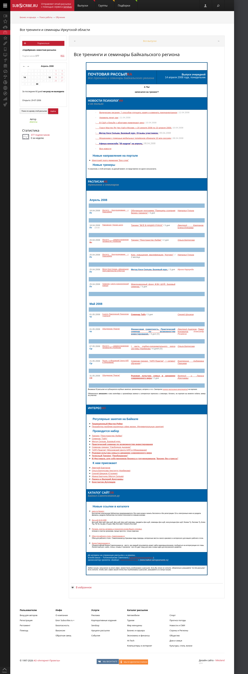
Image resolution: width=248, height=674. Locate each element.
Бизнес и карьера (28, 17)
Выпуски (86, 3)
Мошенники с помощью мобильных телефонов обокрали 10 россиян (135, 138)
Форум (101, 543)
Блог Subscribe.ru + (65, 620)
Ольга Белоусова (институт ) (111, 470)
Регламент (25, 625)
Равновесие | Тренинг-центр (112, 225)
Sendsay (95, 625)
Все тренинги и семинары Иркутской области (55, 30)
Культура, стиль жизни (181, 645)
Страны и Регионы (179, 630)
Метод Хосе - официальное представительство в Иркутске (115, 270)
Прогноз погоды (178, 620)
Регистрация (26, 620)
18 (49, 77)
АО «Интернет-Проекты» (47, 660)
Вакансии (60, 630)
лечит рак (108, 117)
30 (37, 84)
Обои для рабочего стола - (108, 536)
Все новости (105, 148)
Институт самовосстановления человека (115, 240)
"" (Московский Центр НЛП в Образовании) (119, 450)
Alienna (33, 121)
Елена (185, 227)
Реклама (95, 615)
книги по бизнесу (98, 511)
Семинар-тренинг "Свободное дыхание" (111, 447)
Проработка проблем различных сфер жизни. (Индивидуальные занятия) (128, 426)
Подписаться (43, 43)
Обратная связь (63, 635)
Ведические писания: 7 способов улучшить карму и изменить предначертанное (138, 112)
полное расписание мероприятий (175, 389)
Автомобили (133, 615)
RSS (62, 55)
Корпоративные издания (103, 620)
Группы (106, 3)
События (95, 635)
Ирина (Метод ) (108, 476)
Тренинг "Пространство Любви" (107, 436)
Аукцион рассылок (100, 630)
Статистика (30, 130)
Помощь (24, 630)
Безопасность (62, 625)
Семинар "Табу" (99, 438)
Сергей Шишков (186, 314)
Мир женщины (134, 625)
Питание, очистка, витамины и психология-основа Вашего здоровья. (117, 529)
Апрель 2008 (47, 66)
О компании (62, 615)
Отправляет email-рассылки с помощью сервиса (56, 5)
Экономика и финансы (138, 635)
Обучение (60, 17)
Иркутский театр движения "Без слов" (110, 160)
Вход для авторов (28, 615)
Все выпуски (150, 40)
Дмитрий (190, 225)
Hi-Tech (130, 640)
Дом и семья (176, 640)
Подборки (127, 3)
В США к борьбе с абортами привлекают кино (121, 122)
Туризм (130, 620)
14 (24, 77)
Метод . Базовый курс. (106, 441)
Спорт (173, 615)
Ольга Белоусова (186, 240)
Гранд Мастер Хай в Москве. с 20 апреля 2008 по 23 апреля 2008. (134, 128)
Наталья (186, 210)
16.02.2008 (99, 520)
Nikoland (220, 660)
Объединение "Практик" (111, 329)
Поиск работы (45, 17)
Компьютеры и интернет (139, 645)
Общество (175, 635)
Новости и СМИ (177, 625)
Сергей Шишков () (105, 473)
